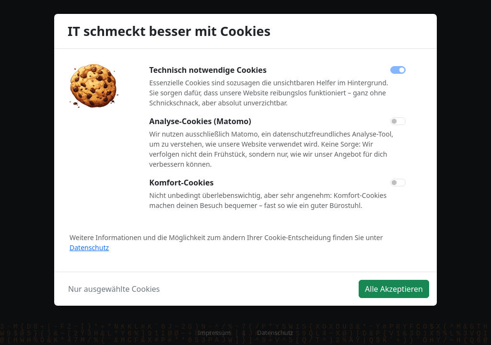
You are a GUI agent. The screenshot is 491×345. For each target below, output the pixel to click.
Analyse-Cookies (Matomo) (200, 121)
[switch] (398, 121)
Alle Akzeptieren (394, 289)
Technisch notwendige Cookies (208, 70)
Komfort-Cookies (181, 182)
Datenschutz (89, 247)
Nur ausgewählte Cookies (114, 289)
